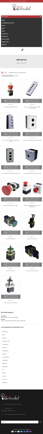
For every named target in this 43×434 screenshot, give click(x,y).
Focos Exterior (5, 357)
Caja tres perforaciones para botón (10, 173)
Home (18, 63)
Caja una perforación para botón (32, 173)
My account (5, 39)
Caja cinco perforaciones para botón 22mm (32, 107)
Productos (5, 42)
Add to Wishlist (5, 101)
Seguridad (4, 382)
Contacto (5, 36)
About (3, 25)
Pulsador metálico (11, 238)
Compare (16, 101)
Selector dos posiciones (32, 270)
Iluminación (5, 360)
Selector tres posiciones (10, 302)
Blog (3, 28)
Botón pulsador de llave (10, 107)
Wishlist (4, 44)
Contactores (5, 344)
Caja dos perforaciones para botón (32, 140)
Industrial (4, 363)
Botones (4, 338)
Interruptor (4, 366)
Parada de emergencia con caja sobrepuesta (32, 206)
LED (3, 369)
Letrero (4, 373)
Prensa (4, 376)
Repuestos (4, 379)
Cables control (5, 341)
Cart (3, 31)
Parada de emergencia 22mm (11, 205)
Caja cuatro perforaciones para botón (10, 141)
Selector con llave (32, 238)
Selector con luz (10, 270)
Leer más (11, 101)
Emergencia (5, 350)
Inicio (3, 20)
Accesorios (5, 331)
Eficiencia (4, 347)
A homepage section (8, 23)
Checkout (5, 34)
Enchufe (4, 354)
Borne (3, 335)
